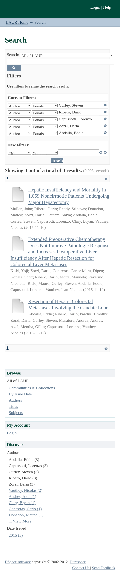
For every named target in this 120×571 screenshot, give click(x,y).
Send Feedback (103, 568)
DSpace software (18, 562)
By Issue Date (20, 394)
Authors (15, 400)
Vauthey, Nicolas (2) (25, 490)
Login (95, 7)
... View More (20, 521)
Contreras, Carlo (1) (25, 508)
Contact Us (81, 568)
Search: (13, 54)
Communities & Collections (32, 388)
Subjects (16, 412)
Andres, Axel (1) (22, 496)
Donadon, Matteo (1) (26, 515)
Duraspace (78, 562)
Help (107, 7)
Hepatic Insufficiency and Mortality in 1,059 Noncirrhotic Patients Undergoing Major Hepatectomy (68, 196)
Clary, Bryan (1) (22, 502)
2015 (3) (16, 535)
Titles (13, 406)
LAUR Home (17, 22)
